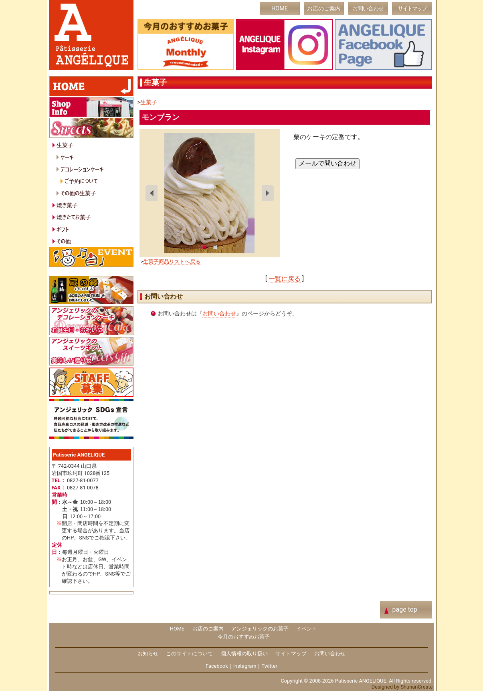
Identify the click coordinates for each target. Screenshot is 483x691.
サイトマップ (412, 8)
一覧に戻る (285, 279)
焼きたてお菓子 (74, 216)
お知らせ (147, 654)
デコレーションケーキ (82, 169)
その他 (64, 240)
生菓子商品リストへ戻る (171, 262)
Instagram (245, 666)
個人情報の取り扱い (244, 654)
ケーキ (67, 157)
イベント (306, 629)
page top (404, 609)
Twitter (269, 666)
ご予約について (81, 180)
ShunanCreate (416, 687)
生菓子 (148, 102)
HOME (279, 8)
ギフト (63, 229)
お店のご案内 (324, 8)
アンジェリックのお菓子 (260, 629)
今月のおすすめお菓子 (244, 637)
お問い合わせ (368, 8)
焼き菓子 (67, 204)
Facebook (217, 666)
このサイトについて (189, 654)
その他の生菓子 (78, 192)
